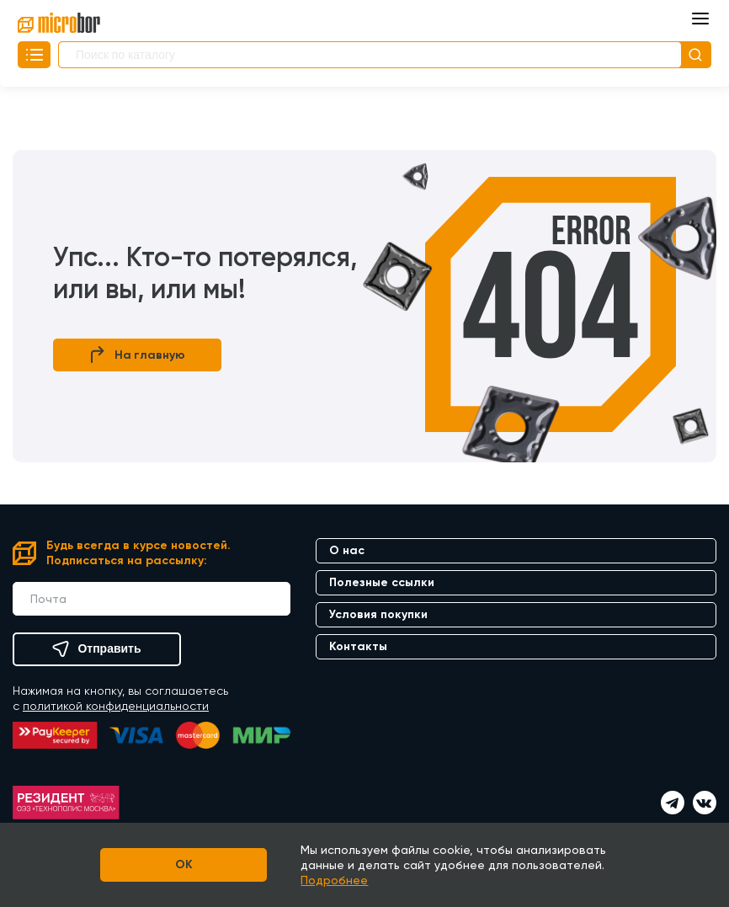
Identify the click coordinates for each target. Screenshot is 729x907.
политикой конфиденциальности (116, 705)
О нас (346, 550)
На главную (137, 355)
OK (184, 864)
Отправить (96, 649)
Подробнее (335, 880)
